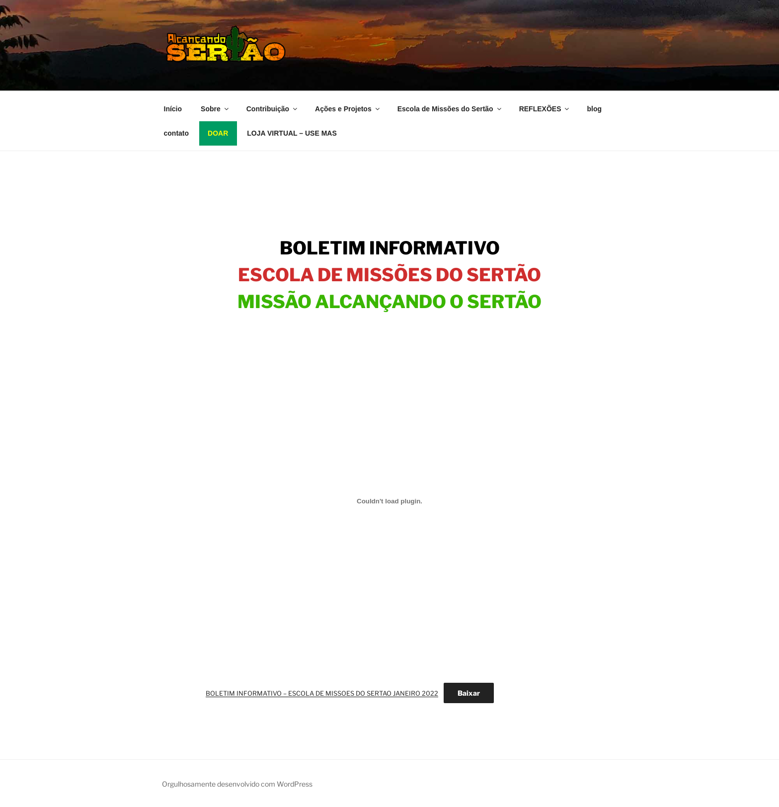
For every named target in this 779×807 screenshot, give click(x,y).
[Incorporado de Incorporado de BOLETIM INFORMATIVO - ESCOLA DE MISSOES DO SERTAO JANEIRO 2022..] (389, 501)
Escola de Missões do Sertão (450, 109)
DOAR (218, 133)
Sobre (215, 109)
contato (176, 133)
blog (594, 109)
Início (173, 109)
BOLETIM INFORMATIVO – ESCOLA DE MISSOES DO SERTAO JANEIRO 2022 (322, 693)
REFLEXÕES (545, 109)
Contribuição (272, 109)
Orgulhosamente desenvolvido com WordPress (237, 784)
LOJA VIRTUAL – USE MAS (291, 133)
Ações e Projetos (348, 109)
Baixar (469, 693)
